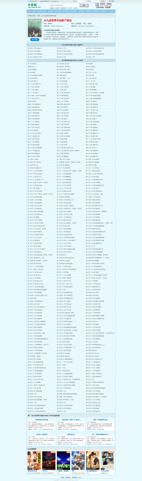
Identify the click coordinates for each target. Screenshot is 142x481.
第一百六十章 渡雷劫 (33, 217)
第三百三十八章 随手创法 (64, 388)
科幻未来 (58, 11)
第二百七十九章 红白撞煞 (93, 330)
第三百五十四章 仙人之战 (35, 57)
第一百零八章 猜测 (91, 165)
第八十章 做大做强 (62, 139)
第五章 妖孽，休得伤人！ (64, 66)
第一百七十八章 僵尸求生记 (35, 234)
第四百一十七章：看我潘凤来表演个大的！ (44, 429)
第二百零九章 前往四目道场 (64, 263)
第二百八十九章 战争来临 (35, 341)
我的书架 (76, 8)
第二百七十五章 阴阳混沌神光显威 (66, 327)
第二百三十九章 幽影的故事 (64, 292)
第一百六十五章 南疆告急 (93, 220)
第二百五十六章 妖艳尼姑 (35, 310)
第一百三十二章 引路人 (92, 188)
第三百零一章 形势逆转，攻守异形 (37, 353)
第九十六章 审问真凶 (92, 153)
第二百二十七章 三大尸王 (64, 281)
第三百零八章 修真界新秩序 (64, 359)
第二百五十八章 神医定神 (93, 310)
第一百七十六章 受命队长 (64, 231)
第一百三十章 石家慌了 (34, 188)
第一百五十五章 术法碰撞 (64, 211)
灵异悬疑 (89, 11)
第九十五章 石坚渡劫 (63, 153)
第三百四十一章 (61, 391)
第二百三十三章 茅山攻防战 (64, 286)
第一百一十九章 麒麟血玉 (64, 176)
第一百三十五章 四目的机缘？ (94, 191)
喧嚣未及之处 (71, 434)
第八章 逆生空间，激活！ (64, 69)
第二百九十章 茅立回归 (63, 341)
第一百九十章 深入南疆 (34, 246)
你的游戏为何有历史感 (41, 419)
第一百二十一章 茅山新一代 (35, 179)
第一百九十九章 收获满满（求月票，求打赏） (40, 255)
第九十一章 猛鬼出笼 (33, 150)
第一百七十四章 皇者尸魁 (93, 229)
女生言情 (51, 11)
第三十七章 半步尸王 (33, 98)
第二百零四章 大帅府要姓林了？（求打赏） (98, 257)
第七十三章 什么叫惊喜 (34, 133)
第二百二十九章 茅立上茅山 (35, 284)
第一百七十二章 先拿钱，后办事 (37, 229)
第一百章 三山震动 (33, 159)
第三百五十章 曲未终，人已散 (65, 399)
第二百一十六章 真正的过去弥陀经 (95, 269)
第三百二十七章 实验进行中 (94, 376)
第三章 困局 (89, 63)
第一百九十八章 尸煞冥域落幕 (94, 252)
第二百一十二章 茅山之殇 (64, 266)
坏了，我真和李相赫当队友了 (100, 434)
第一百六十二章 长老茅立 (93, 217)
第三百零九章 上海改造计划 (94, 359)
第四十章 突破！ (32, 101)
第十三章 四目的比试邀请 (35, 75)
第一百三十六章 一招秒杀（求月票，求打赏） (40, 194)
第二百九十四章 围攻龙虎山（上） (95, 344)
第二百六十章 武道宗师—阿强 (65, 312)
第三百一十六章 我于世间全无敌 (37, 368)
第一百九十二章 (90, 246)
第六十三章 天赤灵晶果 (92, 121)
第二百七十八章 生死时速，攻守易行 (67, 330)
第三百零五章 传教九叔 (63, 356)
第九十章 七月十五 (91, 147)
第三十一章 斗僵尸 (33, 92)
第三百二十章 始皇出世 (63, 370)
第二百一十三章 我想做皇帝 (94, 266)
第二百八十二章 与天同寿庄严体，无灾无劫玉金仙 (100, 333)
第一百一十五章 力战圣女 (35, 173)
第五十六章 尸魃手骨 (63, 116)
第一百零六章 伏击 (33, 165)
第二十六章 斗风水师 (63, 87)
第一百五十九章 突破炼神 (93, 214)
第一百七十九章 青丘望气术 (64, 234)
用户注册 (111, 1)
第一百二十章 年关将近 (92, 176)
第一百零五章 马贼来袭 (92, 162)
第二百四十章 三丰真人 (92, 292)
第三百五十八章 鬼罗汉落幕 (94, 51)
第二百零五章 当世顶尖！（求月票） (38, 260)
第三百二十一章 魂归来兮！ (94, 370)
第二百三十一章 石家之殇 (93, 284)
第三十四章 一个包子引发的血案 (37, 95)
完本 (44, 11)
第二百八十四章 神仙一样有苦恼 (66, 336)
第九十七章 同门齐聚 (33, 156)
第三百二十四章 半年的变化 (94, 373)
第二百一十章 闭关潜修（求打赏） (95, 263)
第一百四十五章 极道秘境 (35, 202)
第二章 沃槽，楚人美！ (63, 63)
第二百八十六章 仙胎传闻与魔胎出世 (38, 339)
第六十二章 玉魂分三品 (63, 121)
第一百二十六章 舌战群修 (93, 182)
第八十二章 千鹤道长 (33, 142)
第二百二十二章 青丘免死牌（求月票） (97, 275)
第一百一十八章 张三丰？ (35, 176)
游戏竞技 (66, 11)
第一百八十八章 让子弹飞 (64, 243)
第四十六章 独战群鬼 (33, 107)
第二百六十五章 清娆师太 (35, 318)
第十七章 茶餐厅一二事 (63, 78)
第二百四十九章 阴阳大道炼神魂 (95, 301)
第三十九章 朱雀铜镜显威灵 (94, 98)
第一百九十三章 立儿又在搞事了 (37, 249)
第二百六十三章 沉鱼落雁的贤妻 (66, 315)
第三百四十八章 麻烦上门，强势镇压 (96, 396)
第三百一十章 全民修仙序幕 (35, 362)
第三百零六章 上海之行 (92, 356)
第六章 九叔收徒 (90, 66)
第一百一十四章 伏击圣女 (93, 171)
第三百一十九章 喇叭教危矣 (35, 370)
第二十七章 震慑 (90, 87)
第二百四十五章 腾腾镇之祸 (64, 298)
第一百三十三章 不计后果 (35, 191)
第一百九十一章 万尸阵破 (64, 246)
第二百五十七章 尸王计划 (64, 310)
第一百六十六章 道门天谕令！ (36, 223)
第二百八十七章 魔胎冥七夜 (64, 339)
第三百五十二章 (90, 57)
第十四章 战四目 (61, 75)
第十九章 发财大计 (33, 81)
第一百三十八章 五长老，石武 (94, 194)
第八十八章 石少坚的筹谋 (35, 147)
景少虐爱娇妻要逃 (92, 471)
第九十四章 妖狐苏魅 (33, 153)
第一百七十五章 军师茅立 (35, 231)
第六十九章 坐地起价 (92, 127)
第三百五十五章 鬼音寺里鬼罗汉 (95, 54)
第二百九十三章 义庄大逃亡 (64, 344)
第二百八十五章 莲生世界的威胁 (95, 336)
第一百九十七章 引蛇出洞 (64, 252)
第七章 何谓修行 (32, 69)
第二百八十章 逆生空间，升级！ (37, 333)
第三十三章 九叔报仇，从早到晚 (95, 92)
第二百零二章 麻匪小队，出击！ (37, 257)
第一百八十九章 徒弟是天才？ (94, 243)
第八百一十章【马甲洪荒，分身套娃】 (43, 444)
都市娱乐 (96, 11)
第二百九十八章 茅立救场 (35, 350)
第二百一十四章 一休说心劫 (35, 269)
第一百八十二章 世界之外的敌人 (66, 237)
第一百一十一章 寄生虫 (92, 168)
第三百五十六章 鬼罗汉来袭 (64, 54)
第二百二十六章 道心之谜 (35, 281)
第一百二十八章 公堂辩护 (64, 185)
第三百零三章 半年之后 (92, 353)
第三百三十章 (90, 379)
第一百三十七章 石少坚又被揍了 (66, 194)
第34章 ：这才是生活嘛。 (99, 429)
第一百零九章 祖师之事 (34, 168)
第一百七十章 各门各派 (63, 226)
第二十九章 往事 (61, 89)
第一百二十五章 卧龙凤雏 (64, 182)
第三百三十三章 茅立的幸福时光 (95, 382)
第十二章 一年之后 (91, 72)
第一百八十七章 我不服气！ (35, 243)
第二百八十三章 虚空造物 (35, 336)
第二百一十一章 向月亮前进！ (36, 266)
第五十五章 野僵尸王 (33, 116)
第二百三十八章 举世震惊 (35, 292)
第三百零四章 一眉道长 (34, 356)
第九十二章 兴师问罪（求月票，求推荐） (68, 150)
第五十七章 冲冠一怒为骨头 (94, 116)
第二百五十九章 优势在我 (35, 312)
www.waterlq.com (105, 6)
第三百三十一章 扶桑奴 (34, 382)
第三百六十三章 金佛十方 (87, 26)
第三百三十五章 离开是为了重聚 (66, 385)
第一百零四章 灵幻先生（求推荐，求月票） (69, 162)
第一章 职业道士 (32, 63)
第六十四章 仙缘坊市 (33, 124)
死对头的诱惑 (105, 471)
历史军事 (73, 11)
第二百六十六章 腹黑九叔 (64, 318)
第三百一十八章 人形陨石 (93, 368)
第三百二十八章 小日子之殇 (35, 379)
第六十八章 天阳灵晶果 (63, 127)
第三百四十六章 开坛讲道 (35, 396)
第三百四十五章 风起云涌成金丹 (95, 394)
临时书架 (70, 8)
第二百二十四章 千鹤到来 (64, 278)
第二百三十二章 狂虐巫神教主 (36, 286)
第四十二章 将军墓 (91, 101)
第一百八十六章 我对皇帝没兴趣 (95, 240)
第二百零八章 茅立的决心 (35, 263)
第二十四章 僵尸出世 (92, 84)
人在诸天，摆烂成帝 (41, 434)
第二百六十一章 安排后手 (93, 312)
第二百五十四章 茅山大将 (64, 307)
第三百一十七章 (61, 368)
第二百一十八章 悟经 (63, 272)
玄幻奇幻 (104, 11)
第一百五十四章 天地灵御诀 (35, 211)
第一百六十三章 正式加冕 (35, 220)
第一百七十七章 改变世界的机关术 (95, 231)
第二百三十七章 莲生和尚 (93, 289)
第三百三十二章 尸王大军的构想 (66, 382)
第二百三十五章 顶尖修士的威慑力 (37, 289)
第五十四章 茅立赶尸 (92, 113)
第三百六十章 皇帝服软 (34, 51)
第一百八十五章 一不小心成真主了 (66, 240)
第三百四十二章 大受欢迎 (93, 391)
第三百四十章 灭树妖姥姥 (35, 391)
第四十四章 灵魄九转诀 (63, 104)
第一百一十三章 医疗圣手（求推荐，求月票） (70, 171)
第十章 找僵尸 (32, 72)
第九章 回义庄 (90, 69)
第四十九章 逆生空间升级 (35, 110)
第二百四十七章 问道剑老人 (35, 301)
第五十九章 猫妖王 (62, 118)
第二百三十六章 (61, 289)
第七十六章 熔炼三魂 (33, 136)
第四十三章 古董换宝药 (34, 104)
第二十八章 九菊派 (33, 89)
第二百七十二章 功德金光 (64, 324)
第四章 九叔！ (32, 66)
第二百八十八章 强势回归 (93, 339)
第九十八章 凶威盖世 (63, 156)
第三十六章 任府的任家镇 (93, 95)
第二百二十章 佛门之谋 (34, 275)
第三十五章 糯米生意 (63, 95)
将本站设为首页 (33, 1)
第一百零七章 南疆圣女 (63, 165)
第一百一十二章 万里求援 (35, 171)
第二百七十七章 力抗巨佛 (35, 330)
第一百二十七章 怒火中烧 (35, 185)
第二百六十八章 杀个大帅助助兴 (37, 321)
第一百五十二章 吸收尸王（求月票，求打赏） (70, 208)
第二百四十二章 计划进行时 (64, 295)
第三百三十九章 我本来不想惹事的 (95, 388)
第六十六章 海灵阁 (91, 124)
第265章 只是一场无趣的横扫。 (70, 429)
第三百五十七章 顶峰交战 (35, 54)
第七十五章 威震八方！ (92, 133)
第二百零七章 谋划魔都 (92, 260)
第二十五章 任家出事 (33, 87)
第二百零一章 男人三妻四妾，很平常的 (97, 255)
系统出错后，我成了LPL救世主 (71, 419)
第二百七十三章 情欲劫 (92, 324)
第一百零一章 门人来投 (63, 159)
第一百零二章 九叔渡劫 (92, 159)
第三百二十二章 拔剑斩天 (35, 373)
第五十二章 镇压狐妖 (33, 113)
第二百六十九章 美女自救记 (64, 321)
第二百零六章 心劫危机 (63, 260)
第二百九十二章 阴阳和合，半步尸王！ (39, 344)
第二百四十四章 (32, 298)
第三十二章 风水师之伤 (63, 92)
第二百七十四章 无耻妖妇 (35, 327)
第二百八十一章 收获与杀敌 (64, 333)
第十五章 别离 (90, 75)
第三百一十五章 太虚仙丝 (93, 365)
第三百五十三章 (61, 57)
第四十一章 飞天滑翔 (63, 101)
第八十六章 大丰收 (62, 145)
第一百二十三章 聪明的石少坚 (94, 179)
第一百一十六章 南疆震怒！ (64, 173)
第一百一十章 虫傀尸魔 (63, 168)
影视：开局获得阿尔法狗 (100, 419)
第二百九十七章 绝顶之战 (93, 347)
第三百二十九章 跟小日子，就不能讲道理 (68, 379)
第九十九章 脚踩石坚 (92, 156)
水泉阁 (37, 6)
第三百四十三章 (32, 394)
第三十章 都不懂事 (91, 89)
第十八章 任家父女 (91, 78)
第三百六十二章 (61, 48)
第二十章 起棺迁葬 (62, 81)
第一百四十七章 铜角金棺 (93, 202)
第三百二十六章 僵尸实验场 (64, 376)
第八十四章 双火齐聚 (92, 142)
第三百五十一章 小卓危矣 (93, 399)
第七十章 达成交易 (33, 130)
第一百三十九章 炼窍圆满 (35, 197)
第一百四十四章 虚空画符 (93, 200)
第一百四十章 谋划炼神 (63, 197)
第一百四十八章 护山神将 (35, 205)
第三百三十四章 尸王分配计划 (36, 385)
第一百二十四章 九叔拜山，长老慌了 (38, 182)
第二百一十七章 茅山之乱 (35, 272)
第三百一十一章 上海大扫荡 (64, 362)
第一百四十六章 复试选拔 (64, 202)
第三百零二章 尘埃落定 (63, 353)
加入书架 (34, 39)
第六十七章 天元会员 (33, 127)
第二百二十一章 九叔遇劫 (64, 275)
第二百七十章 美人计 (92, 321)
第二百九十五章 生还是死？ (35, 347)
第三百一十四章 (61, 365)
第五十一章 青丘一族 (92, 110)
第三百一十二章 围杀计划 (93, 362)
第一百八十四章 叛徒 (33, 240)
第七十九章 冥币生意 (33, 139)
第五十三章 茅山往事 (63, 113)
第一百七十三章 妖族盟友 (64, 229)
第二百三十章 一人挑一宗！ (64, 284)
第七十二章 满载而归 (92, 130)
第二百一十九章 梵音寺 (92, 272)
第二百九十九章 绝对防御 (64, 350)
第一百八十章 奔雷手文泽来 (94, 234)
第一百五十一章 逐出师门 (35, 208)
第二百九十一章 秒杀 (92, 341)
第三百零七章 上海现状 (34, 359)
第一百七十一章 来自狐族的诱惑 (95, 226)
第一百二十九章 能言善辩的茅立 (95, 185)
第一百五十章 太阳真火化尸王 (94, 205)
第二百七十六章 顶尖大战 (93, 327)
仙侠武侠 (81, 11)
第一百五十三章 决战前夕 (93, 208)
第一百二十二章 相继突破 (64, 179)
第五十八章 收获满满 (33, 118)
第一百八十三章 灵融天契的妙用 (95, 237)
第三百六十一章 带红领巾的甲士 (95, 48)
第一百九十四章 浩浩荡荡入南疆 (66, 249)
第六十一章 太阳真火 (33, 121)
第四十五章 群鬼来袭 (92, 104)
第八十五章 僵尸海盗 (33, 145)
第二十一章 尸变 (90, 81)
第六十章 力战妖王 (91, 118)
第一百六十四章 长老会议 (64, 220)
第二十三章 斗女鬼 (62, 84)
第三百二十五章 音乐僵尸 (35, 376)
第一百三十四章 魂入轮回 (64, 191)
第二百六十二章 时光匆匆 (35, 315)
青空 (73, 471)
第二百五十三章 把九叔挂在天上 (37, 307)
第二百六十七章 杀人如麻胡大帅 (95, 318)
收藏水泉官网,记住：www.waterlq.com (49, 1)
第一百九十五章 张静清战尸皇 (94, 249)
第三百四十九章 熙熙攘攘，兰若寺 (37, 399)
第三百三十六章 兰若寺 (92, 385)
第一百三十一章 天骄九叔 (64, 188)
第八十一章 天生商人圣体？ (94, 139)
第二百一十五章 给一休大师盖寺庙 (66, 269)
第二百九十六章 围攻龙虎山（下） (66, 347)
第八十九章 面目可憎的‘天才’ (65, 147)
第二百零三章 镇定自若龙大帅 (65, 257)
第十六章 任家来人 (33, 78)
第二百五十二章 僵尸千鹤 (93, 304)
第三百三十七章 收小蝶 (34, 388)
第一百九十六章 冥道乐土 (35, 252)
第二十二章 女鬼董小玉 (34, 84)
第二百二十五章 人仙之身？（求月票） (97, 278)
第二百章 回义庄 (61, 255)
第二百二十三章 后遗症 (34, 278)
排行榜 (39, 11)
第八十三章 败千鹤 (62, 142)
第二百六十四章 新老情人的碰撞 (95, 315)
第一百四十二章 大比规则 (35, 200)
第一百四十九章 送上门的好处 (65, 205)
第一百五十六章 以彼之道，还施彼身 (96, 211)
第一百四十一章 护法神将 (93, 197)
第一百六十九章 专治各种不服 (36, 226)
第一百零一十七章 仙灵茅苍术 (94, 173)
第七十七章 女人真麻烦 (63, 136)
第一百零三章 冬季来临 (34, 162)
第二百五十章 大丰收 (33, 304)
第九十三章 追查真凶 (92, 150)
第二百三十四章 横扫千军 (93, 286)
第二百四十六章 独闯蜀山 (93, 298)
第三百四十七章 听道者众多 (64, 396)
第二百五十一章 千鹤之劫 (64, 304)
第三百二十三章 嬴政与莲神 (64, 373)
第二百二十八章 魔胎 (92, 281)
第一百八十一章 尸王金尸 (35, 237)
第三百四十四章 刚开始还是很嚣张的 (67, 394)
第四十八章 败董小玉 (92, 107)
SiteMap (79, 477)
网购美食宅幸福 (32, 471)
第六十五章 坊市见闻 (63, 124)
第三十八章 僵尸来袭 (63, 98)
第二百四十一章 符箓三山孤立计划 (37, 295)
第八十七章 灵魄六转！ (92, 145)
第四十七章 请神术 (62, 107)
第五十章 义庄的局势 (63, 110)
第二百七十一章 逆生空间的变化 (37, 324)
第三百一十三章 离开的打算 (35, 365)
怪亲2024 (45, 471)
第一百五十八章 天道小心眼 (64, 214)
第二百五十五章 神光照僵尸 (94, 307)
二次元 (111, 11)
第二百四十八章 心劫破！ (64, 301)
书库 (33, 11)
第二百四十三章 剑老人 (92, 295)
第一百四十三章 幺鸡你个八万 (65, 200)
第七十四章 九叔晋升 (63, 133)
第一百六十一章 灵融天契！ (64, 217)
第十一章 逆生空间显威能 (64, 72)
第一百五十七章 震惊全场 (35, 214)
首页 (29, 11)
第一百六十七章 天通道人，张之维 (66, 223)
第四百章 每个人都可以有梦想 (70, 444)
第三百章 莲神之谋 (91, 350)
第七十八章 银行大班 (92, 136)
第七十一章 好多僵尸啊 (63, 130)
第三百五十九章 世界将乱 (64, 51)
